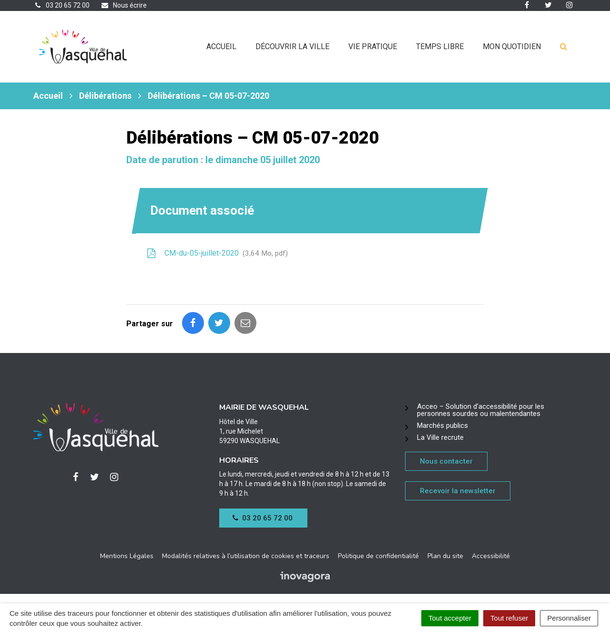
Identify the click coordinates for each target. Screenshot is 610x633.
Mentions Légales (126, 555)
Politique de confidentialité (378, 555)
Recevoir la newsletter (458, 491)
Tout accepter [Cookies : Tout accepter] (449, 618)
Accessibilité (491, 555)
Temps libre (440, 46)
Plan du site (445, 555)
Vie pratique (372, 46)
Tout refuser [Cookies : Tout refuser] (509, 618)
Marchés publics (442, 425)
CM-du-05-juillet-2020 (216, 253)
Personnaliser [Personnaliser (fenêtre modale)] (569, 618)
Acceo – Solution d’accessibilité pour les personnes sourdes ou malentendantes (480, 410)
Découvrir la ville (292, 46)
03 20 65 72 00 (263, 518)
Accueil (221, 46)
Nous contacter (446, 461)
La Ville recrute (440, 437)
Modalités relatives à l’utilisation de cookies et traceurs (245, 555)
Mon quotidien (512, 46)
